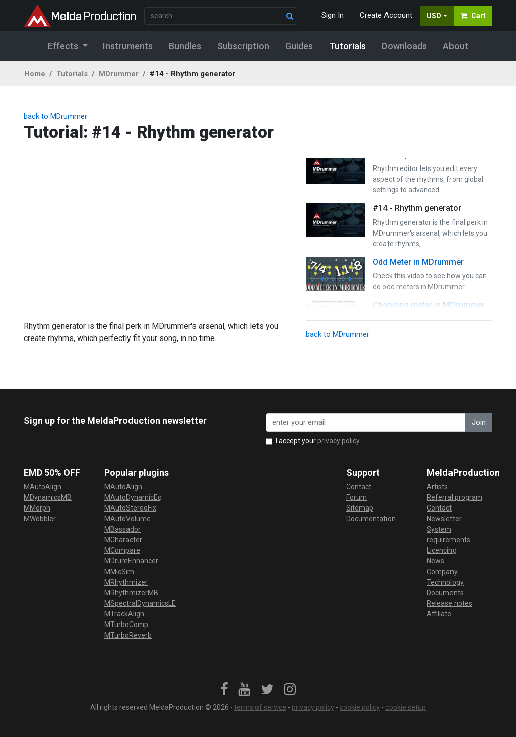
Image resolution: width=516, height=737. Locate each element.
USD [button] (434, 16)
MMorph (37, 508)
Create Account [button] (386, 15)
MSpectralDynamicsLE (140, 603)
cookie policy (360, 707)
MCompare (122, 550)
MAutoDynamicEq (133, 497)
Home (34, 73)
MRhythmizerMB (131, 593)
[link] (224, 689)
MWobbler (40, 519)
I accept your (318, 441)
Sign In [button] (332, 15)
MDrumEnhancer (131, 561)
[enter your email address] (366, 422)
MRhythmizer (126, 582)
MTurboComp (126, 624)
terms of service (260, 707)
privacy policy (338, 441)
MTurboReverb (128, 635)
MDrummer (119, 73)
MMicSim (119, 572)
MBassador (122, 529)
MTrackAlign (124, 614)
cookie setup (405, 707)
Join (479, 422)
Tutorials (72, 73)
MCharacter (123, 540)
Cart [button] (473, 16)
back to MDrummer (55, 116)
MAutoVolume (127, 519)
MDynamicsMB (48, 497)
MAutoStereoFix (130, 508)
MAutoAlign (42, 487)
